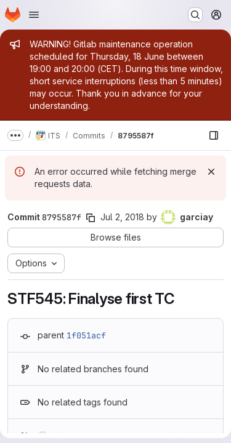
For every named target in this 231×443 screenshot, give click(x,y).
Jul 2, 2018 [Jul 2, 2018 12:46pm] (122, 217)
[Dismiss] (211, 171)
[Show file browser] (214, 135)
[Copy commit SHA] (90, 217)
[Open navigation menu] (34, 15)
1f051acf (86, 335)
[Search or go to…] (195, 14)
